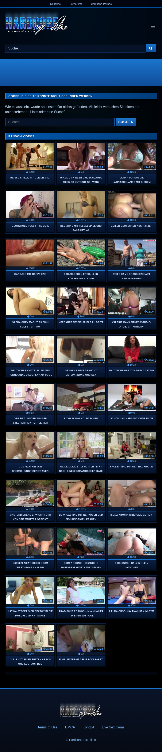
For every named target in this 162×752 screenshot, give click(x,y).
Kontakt (88, 727)
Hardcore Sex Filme (82, 739)
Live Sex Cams (113, 727)
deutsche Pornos (101, 4)
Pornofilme (75, 4)
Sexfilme (55, 4)
